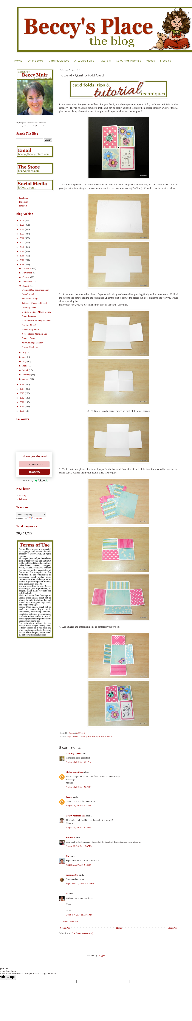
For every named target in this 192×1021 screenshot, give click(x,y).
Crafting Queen (73, 753)
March (25, 370)
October (26, 277)
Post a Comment (70, 921)
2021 (22, 242)
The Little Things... (30, 298)
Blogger (101, 955)
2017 (22, 260)
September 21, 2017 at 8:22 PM (80, 883)
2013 (22, 393)
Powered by (34, 480)
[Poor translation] (11, 977)
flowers (82, 736)
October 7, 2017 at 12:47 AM (79, 915)
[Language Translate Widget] (31, 514)
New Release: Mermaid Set (34, 334)
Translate (35, 518)
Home (18, 60)
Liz (67, 856)
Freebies (165, 60)
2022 (22, 238)
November (27, 273)
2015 (22, 384)
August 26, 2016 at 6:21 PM (78, 805)
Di (67, 893)
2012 (22, 398)
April (25, 366)
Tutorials (105, 60)
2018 (22, 255)
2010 (22, 406)
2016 (22, 264)
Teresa (69, 797)
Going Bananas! (29, 316)
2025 (22, 225)
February (26, 374)
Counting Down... (30, 307)
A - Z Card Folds (84, 60)
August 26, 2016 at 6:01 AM (78, 762)
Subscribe (34, 471)
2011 (22, 402)
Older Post (172, 928)
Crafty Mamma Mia (75, 816)
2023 (22, 234)
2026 (22, 220)
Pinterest (23, 206)
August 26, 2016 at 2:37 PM (78, 787)
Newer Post (65, 928)
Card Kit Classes (59, 60)
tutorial (110, 736)
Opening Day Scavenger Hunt (35, 290)
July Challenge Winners (32, 342)
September (27, 281)
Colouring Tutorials (128, 60)
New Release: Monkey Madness (36, 320)
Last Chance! (28, 294)
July (24, 352)
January (26, 379)
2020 (22, 247)
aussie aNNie (72, 875)
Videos (150, 60)
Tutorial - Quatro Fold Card (34, 303)
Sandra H (70, 837)
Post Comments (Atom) (82, 933)
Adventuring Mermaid (32, 329)
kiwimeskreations (74, 772)
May (24, 361)
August (25, 286)
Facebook (23, 198)
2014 (22, 389)
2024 (22, 229)
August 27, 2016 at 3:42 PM (78, 865)
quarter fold (90, 736)
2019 (22, 251)
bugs (69, 736)
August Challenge (30, 347)
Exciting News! (29, 325)
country (75, 736)
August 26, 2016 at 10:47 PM (79, 846)
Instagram (23, 202)
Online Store (35, 60)
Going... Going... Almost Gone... (36, 312)
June (24, 357)
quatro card (101, 736)
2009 (22, 411)
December (27, 268)
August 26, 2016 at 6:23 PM (78, 827)
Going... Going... (29, 338)
